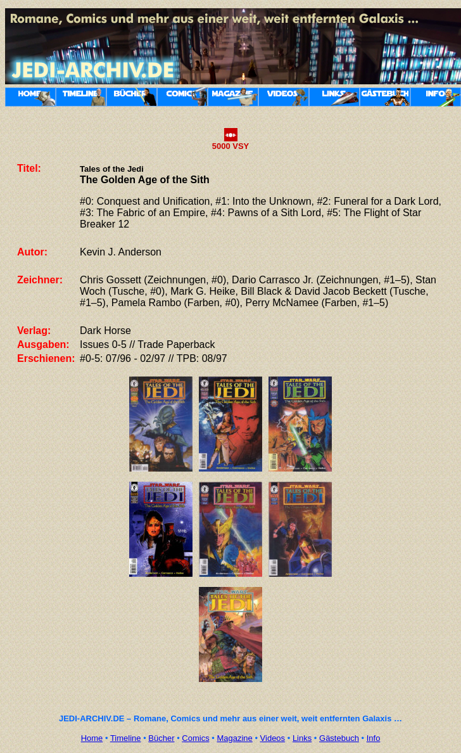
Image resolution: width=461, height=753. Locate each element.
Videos (273, 738)
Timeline (125, 738)
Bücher (161, 738)
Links (302, 738)
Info (374, 738)
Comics (195, 738)
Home (92, 738)
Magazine (234, 738)
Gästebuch (339, 738)
